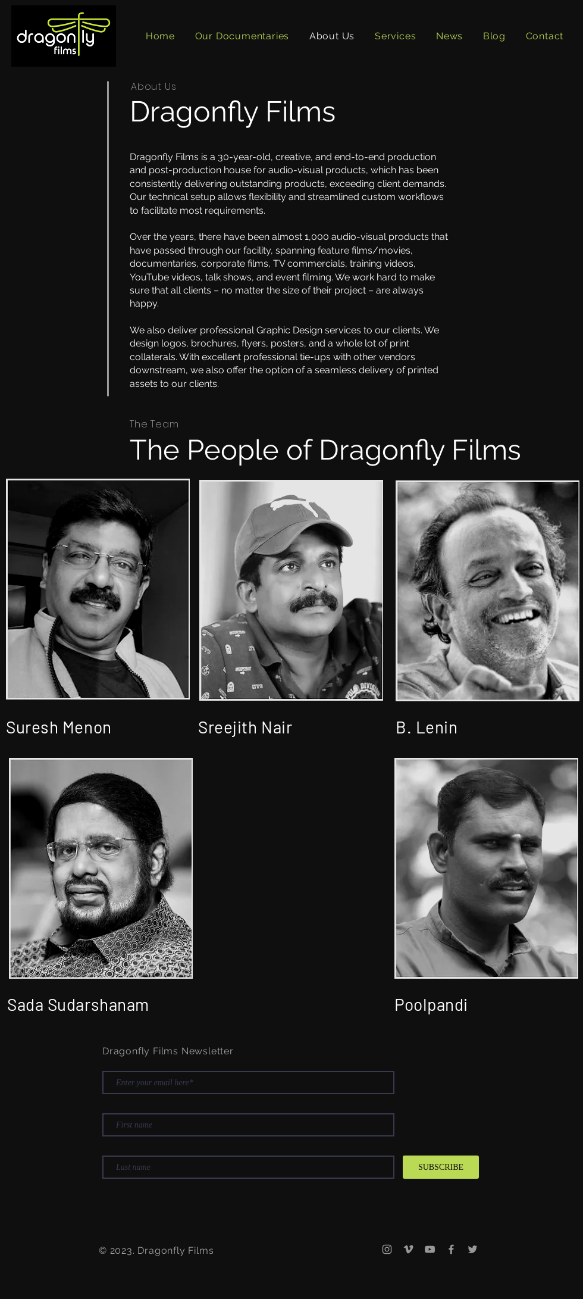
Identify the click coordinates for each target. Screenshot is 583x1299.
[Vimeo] (408, 1249)
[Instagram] (387, 1249)
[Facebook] (451, 1249)
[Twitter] (472, 1249)
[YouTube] (430, 1249)
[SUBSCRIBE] (441, 1167)
